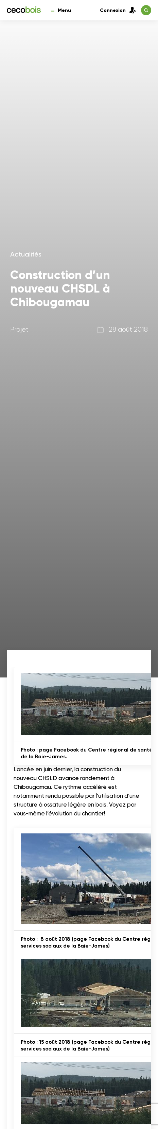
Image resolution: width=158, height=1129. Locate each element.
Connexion (118, 10)
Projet (19, 329)
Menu (61, 10)
